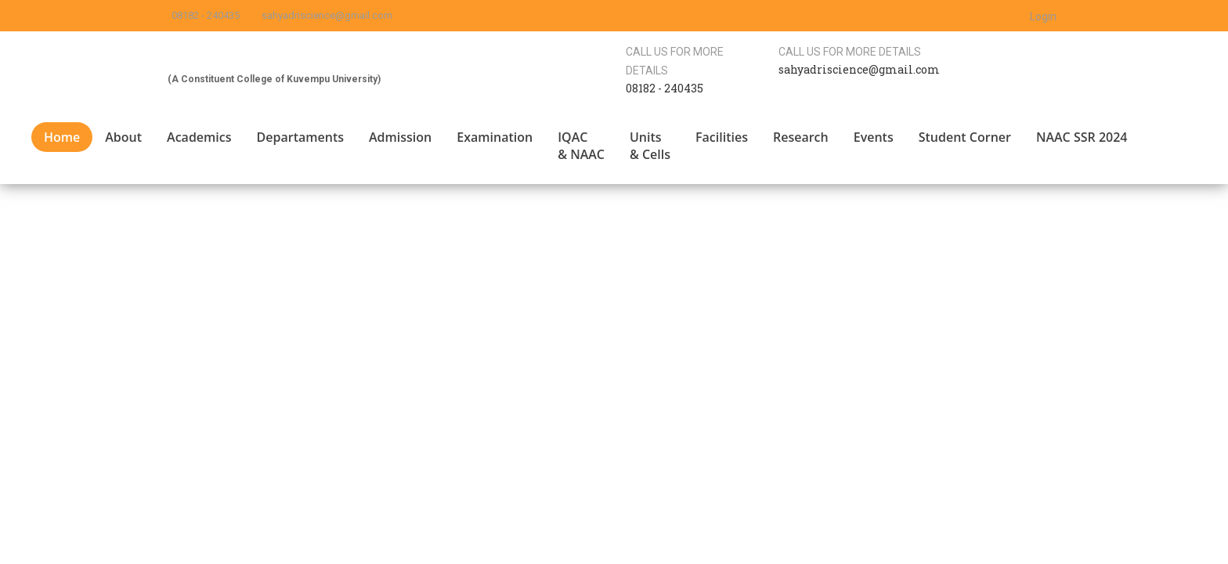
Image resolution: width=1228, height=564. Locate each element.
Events (874, 137)
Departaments (300, 137)
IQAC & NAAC (581, 146)
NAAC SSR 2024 (1082, 137)
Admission (400, 137)
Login (1043, 16)
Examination (495, 137)
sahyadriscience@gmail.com (327, 15)
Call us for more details (849, 51)
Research (801, 137)
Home (62, 137)
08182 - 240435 (206, 15)
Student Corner (965, 137)
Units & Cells (650, 146)
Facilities (721, 137)
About (123, 137)
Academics (199, 137)
